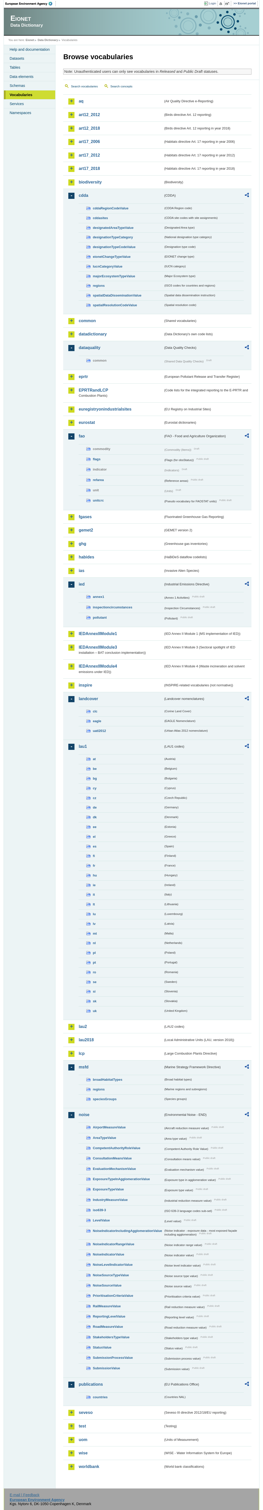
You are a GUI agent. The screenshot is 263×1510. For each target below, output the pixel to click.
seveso (85, 1412)
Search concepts (121, 86)
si (94, 991)
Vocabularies (21, 95)
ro (94, 972)
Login (212, 3)
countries (100, 1397)
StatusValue (102, 1347)
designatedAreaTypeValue (113, 228)
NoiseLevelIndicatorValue (113, 1265)
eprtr (83, 376)
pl (94, 953)
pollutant (100, 617)
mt (95, 933)
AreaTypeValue (104, 1138)
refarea (98, 480)
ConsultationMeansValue (112, 1158)
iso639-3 (99, 1210)
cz (94, 798)
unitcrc (98, 500)
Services (17, 104)
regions (99, 286)
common (87, 321)
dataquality (89, 347)
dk (95, 817)
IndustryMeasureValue (110, 1200)
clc (95, 711)
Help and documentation (30, 49)
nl (94, 943)
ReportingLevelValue (109, 1316)
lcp (81, 1053)
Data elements (21, 77)
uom (83, 1439)
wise (83, 1453)
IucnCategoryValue (107, 266)
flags (96, 459)
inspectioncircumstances (112, 607)
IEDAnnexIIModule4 (98, 666)
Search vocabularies (84, 86)
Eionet (30, 40)
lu (94, 914)
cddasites (100, 218)
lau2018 (86, 1040)
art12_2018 (89, 128)
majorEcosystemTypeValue (114, 276)
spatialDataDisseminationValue (117, 295)
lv (94, 924)
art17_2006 (89, 141)
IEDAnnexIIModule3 (98, 647)
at (94, 759)
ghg (82, 544)
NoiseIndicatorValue (108, 1254)
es (94, 846)
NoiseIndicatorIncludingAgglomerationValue (127, 1231)
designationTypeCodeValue (114, 247)
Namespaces (20, 113)
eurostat (87, 422)
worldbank (89, 1466)
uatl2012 (99, 731)
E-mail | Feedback (25, 1495)
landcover (88, 699)
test (82, 1426)
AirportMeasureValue (109, 1127)
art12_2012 (89, 115)
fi (94, 856)
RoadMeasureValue (108, 1327)
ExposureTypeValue (108, 1189)
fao (82, 436)
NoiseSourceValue (107, 1285)
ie (94, 885)
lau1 (83, 746)
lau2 (83, 1026)
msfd (83, 1067)
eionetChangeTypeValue (111, 257)
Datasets (17, 58)
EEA (30, 3)
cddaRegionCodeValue (110, 208)
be (95, 769)
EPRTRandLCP (93, 390)
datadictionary (93, 334)
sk (94, 1001)
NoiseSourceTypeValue (111, 1275)
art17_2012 (89, 155)
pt (94, 962)
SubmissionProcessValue (113, 1358)
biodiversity (90, 182)
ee (94, 827)
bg (95, 778)
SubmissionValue (106, 1368)
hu (95, 875)
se (94, 982)
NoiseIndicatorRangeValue (113, 1244)
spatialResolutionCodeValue (115, 305)
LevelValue (101, 1220)
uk (95, 1011)
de (95, 807)
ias (81, 570)
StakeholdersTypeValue (111, 1337)
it (94, 894)
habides (86, 557)
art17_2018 (89, 168)
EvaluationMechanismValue (114, 1169)
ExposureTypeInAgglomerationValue (121, 1179)
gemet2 (86, 530)
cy (94, 788)
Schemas (17, 86)
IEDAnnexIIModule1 (98, 633)
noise (84, 1115)
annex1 (98, 597)
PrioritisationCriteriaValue (113, 1296)
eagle (97, 721)
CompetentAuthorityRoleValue (116, 1148)
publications (91, 1384)
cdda (83, 195)
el (94, 837)
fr (94, 866)
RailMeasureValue (107, 1306)
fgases (85, 517)
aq (81, 101)
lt (94, 904)
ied (81, 584)
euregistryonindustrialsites (105, 409)
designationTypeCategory (113, 237)
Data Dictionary (48, 40)
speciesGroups (104, 1099)
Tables (15, 67)
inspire (85, 685)
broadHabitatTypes (107, 1080)
